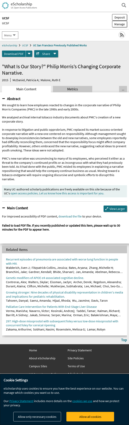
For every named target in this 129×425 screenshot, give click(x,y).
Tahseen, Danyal (17, 300)
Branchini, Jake (16, 272)
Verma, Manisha (16, 311)
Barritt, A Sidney (16, 315)
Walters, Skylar (38, 282)
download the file (70, 216)
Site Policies (76, 358)
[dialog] (64, 399)
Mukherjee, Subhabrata (66, 286)
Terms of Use (76, 366)
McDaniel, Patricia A (26, 80)
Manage (118, 24)
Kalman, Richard (108, 311)
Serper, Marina (61, 315)
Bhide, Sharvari (63, 272)
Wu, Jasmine (80, 300)
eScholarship (9, 45)
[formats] (29, 54)
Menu (8, 35)
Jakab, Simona (39, 315)
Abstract (13, 98)
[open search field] (124, 5)
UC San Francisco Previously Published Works (60, 45)
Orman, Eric (81, 315)
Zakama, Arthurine (18, 329)
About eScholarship (42, 358)
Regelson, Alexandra (107, 282)
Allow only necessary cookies (37, 417)
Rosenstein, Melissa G (70, 329)
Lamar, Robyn (96, 329)
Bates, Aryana (78, 268)
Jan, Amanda (84, 272)
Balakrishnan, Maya (104, 315)
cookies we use (82, 401)
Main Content (26, 89)
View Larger (117, 209)
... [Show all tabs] (123, 89)
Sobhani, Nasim (43, 329)
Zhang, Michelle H (101, 268)
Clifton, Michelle (37, 286)
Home (33, 350)
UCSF (5, 23)
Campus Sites (38, 366)
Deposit (119, 17)
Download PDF (14, 54)
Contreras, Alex (16, 282)
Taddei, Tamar (85, 311)
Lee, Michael (92, 286)
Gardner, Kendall (40, 272)
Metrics (72, 89)
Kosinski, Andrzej (62, 311)
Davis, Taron (99, 300)
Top (124, 339)
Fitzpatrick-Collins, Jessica (49, 268)
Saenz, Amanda (40, 300)
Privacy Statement (80, 350)
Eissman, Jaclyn (60, 282)
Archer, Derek (82, 282)
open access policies (24, 193)
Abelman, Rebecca (107, 272)
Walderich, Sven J (18, 268)
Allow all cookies (90, 417)
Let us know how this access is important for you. (71, 193)
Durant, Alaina (15, 286)
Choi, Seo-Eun (112, 286)
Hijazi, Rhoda (61, 300)
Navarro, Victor (39, 311)
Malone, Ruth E (50, 80)
